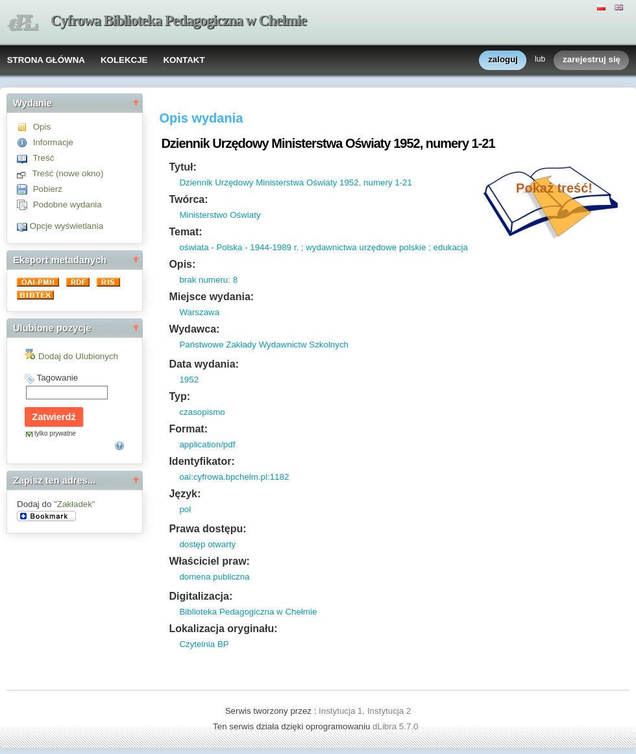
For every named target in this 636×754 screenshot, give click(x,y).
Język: (185, 493)
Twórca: (188, 199)
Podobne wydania (67, 204)
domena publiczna (214, 577)
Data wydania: (204, 364)
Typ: (179, 396)
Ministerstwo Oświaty (219, 215)
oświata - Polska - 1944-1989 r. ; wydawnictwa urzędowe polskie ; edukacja (323, 247)
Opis (42, 127)
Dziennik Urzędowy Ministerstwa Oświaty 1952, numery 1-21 (295, 182)
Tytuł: (182, 166)
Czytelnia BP (203, 644)
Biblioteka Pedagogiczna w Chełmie (248, 612)
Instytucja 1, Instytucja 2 (365, 711)
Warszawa (199, 312)
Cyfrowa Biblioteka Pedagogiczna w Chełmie (178, 20)
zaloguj (503, 60)
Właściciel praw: (209, 561)
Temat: (185, 231)
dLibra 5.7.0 (397, 726)
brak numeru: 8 (208, 280)
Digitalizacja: (200, 596)
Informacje (53, 142)
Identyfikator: (201, 461)
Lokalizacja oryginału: (223, 628)
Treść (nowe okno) (67, 173)
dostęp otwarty (207, 544)
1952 (189, 379)
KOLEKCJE (124, 60)
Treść (43, 158)
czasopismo (202, 412)
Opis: (182, 264)
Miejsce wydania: (211, 296)
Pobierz (47, 189)
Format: (188, 428)
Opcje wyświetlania (66, 226)
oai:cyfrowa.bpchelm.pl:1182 (234, 477)
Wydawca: (194, 329)
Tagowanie (57, 378)
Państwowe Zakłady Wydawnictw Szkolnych (264, 344)
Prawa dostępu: (207, 528)
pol (185, 509)
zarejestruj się (591, 60)
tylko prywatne (55, 433)
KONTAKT (183, 60)
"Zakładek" (74, 504)
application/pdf (207, 444)
